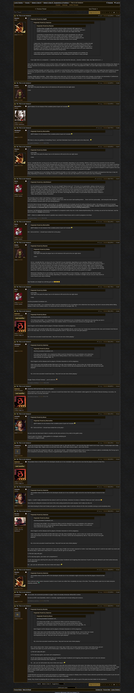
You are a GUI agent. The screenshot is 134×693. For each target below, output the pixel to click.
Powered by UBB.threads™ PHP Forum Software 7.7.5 (67, 692)
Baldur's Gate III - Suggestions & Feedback (56, 2)
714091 (117, 311)
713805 (117, 83)
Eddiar (100, 146)
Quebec (20, 196)
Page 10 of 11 (94, 12)
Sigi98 (100, 15)
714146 (117, 486)
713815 (117, 103)
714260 (117, 592)
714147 (117, 511)
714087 (117, 286)
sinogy (100, 83)
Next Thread (93, 9)
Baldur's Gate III (36, 2)
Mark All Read (27, 689)
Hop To (39, 683)
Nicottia (100, 605)
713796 (117, 15)
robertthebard (98, 178)
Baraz (100, 311)
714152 (117, 569)
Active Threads (73, 5)
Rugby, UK (21, 335)
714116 (117, 413)
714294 (117, 605)
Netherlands (21, 124)
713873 (117, 146)
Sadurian (99, 341)
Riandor (99, 242)
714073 (117, 178)
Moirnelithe (99, 127)
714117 (117, 443)
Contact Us (99, 689)
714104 (117, 341)
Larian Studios (18, 2)
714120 (117, 459)
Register (109, 2)
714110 (117, 386)
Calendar (64, 5)
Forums (27, 2)
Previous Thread (40, 9)
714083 (117, 242)
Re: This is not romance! (24, 15)
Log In (117, 2)
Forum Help (106, 689)
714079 (117, 221)
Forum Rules (18, 689)
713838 (117, 127)
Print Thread (17, 12)
